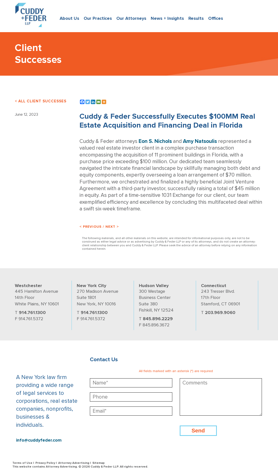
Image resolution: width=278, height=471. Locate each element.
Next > (112, 226)
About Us (69, 18)
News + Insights (167, 18)
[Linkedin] (93, 102)
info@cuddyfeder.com (39, 440)
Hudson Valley (154, 285)
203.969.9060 (220, 312)
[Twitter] (87, 102)
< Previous (90, 226)
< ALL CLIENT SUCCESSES (40, 101)
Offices (215, 18)
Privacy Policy (45, 463)
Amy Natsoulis (200, 141)
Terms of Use (22, 463)
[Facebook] (82, 102)
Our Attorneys (131, 18)
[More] (104, 102)
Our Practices (98, 18)
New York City (91, 285)
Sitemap (98, 463)
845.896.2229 (158, 318)
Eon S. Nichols (155, 141)
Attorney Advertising (73, 463)
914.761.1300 (32, 312)
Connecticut (213, 285)
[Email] (98, 102)
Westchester (28, 285)
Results (196, 18)
